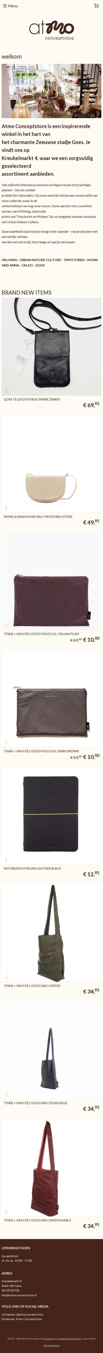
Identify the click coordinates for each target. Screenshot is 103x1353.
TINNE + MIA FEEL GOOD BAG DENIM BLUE (35, 1103)
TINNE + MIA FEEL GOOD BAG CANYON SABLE (37, 1220)
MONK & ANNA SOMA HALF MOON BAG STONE (38, 516)
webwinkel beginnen (70, 1338)
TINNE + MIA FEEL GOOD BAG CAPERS (32, 985)
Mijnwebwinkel (51, 1345)
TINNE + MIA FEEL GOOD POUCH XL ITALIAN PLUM (41, 633)
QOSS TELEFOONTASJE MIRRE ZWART (32, 399)
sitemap (48, 1338)
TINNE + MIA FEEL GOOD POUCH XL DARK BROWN (41, 751)
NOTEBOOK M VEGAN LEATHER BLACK (32, 868)
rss (56, 1338)
